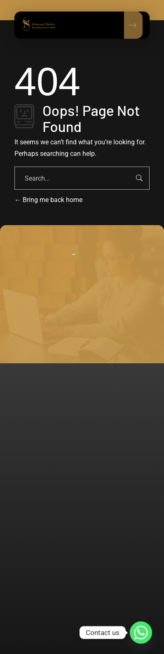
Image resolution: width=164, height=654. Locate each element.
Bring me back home (48, 200)
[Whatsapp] (141, 632)
